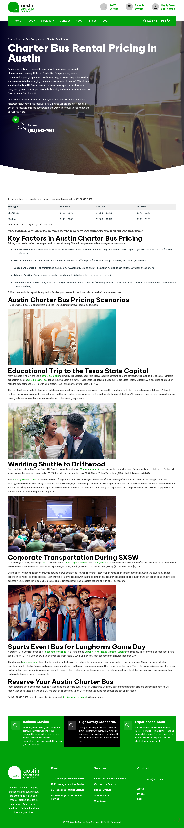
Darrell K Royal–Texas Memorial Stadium (105, 651)
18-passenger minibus (54, 651)
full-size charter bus (37, 380)
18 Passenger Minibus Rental (68, 784)
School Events (102, 789)
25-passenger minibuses (92, 469)
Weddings (100, 801)
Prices (92, 20)
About (80, 20)
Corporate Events (105, 784)
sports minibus (29, 662)
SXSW (44, 562)
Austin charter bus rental (75, 697)
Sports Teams (102, 795)
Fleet (30, 20)
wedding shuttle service (25, 479)
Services (46, 20)
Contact (65, 20)
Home (17, 20)
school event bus (50, 376)
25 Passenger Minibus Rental (68, 789)
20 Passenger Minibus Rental (68, 778)
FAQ (104, 20)
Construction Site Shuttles (110, 778)
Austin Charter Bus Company (25, 39)
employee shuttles (102, 562)
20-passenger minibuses (76, 562)
